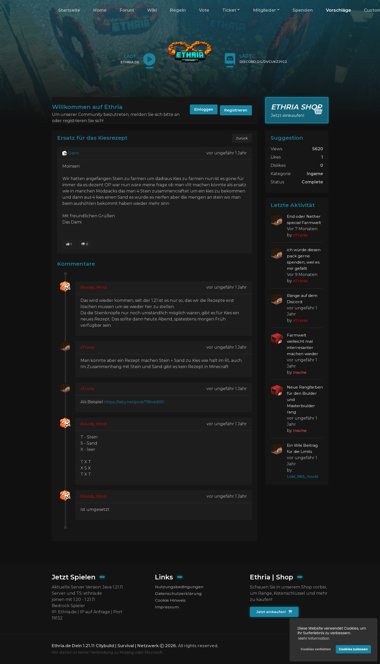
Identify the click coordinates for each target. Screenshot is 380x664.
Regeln (178, 10)
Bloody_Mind (94, 288)
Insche (300, 372)
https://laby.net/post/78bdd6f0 (135, 402)
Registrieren (234, 110)
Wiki (152, 10)
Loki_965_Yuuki (303, 476)
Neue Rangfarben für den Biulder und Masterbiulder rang (304, 399)
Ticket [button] (229, 10)
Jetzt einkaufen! (275, 612)
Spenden (303, 10)
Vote (204, 10)
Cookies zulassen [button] (352, 648)
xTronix (88, 348)
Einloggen (199, 110)
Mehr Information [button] (313, 637)
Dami (70, 153)
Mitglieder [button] (264, 10)
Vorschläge (338, 10)
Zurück (242, 138)
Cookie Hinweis (171, 601)
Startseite (69, 10)
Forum (127, 10)
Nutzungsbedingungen (179, 587)
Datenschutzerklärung (178, 594)
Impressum (167, 608)
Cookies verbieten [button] (315, 648)
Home (100, 10)
